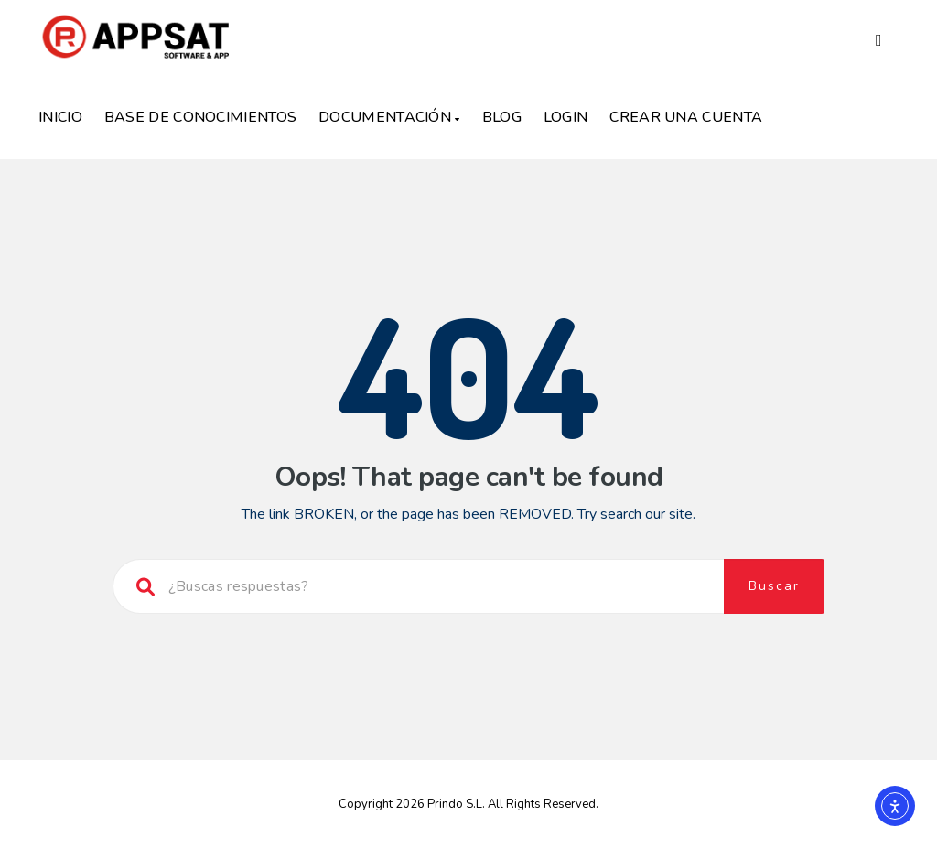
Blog (502, 117)
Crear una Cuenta (685, 117)
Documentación (389, 117)
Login (566, 117)
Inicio (60, 117)
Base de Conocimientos (200, 117)
